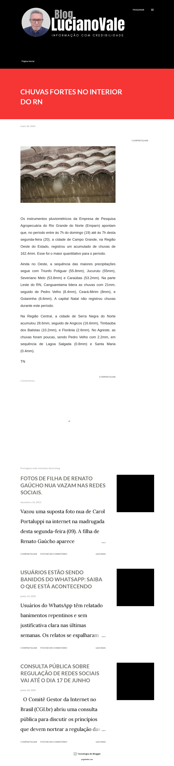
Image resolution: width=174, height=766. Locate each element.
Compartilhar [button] (140, 140)
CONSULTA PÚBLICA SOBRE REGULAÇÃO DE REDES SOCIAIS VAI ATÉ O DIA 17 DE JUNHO (59, 673)
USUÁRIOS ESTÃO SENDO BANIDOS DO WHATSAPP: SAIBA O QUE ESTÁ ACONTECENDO (61, 579)
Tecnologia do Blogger (87, 753)
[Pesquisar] (138, 9)
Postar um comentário (53, 554)
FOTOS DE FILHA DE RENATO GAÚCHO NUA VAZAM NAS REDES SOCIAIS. (63, 485)
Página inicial (28, 61)
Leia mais (101, 554)
